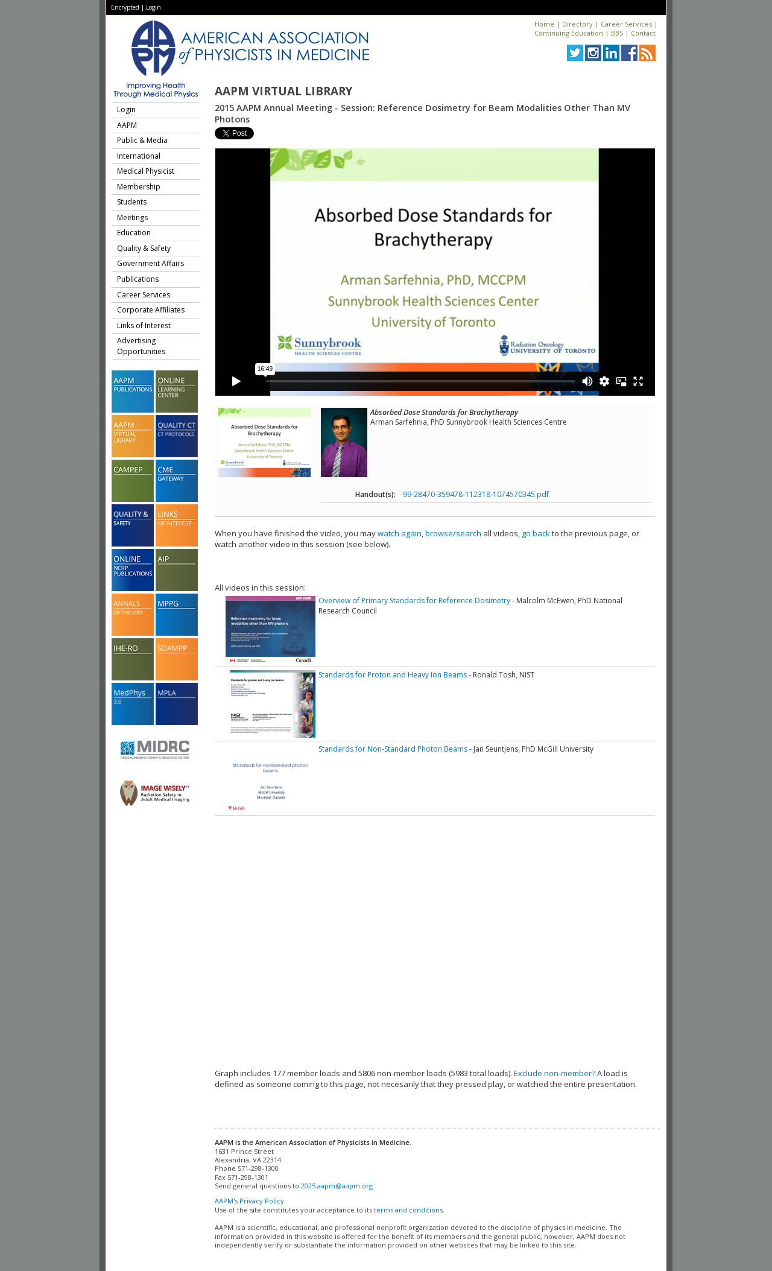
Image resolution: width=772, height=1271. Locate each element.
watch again (400, 533)
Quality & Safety (144, 248)
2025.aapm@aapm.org (337, 1185)
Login (153, 7)
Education (134, 232)
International (138, 156)
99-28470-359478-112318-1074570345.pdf (476, 494)
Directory (577, 23)
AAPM (127, 125)
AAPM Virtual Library (283, 91)
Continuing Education (568, 32)
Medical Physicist (145, 171)
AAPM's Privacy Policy (249, 1200)
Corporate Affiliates (151, 310)
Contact (643, 32)
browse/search (453, 533)
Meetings (132, 217)
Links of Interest (144, 325)
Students (132, 202)
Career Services (626, 23)
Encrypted (125, 7)
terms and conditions (408, 1209)
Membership (138, 187)
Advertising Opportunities (141, 346)
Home (544, 23)
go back (536, 533)
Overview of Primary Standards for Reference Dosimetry (414, 600)
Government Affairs (150, 263)
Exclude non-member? (554, 1073)
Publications (138, 279)
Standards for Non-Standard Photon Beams (392, 749)
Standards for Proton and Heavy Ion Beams (392, 675)
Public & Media (142, 140)
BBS (617, 32)
